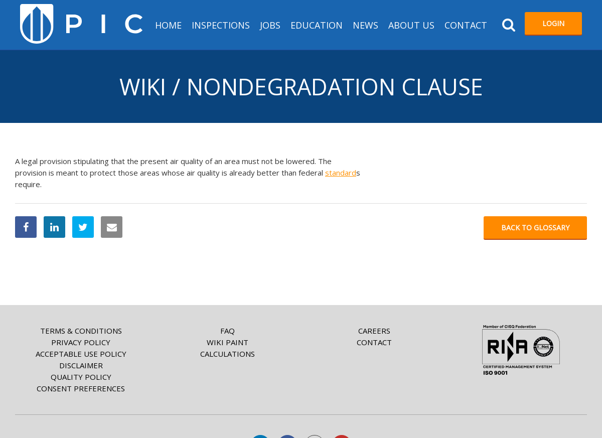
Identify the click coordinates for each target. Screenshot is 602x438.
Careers (374, 331)
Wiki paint (227, 342)
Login (553, 23)
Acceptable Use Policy (81, 354)
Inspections (221, 25)
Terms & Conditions (81, 331)
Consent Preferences (81, 388)
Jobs (270, 25)
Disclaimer (81, 365)
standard (340, 173)
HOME (168, 25)
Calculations (227, 354)
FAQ (227, 331)
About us (411, 25)
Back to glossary (535, 227)
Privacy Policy (80, 342)
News (365, 25)
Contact (465, 25)
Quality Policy (81, 377)
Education (316, 25)
